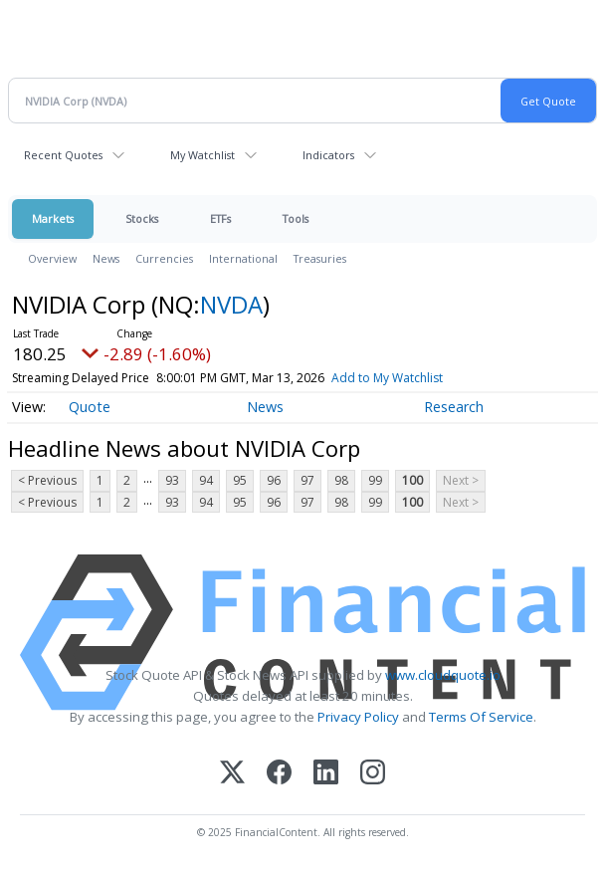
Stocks (141, 218)
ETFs (220, 218)
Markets (53, 218)
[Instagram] (372, 774)
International (243, 258)
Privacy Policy (358, 717)
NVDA (231, 304)
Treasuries (320, 258)
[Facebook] (279, 774)
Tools (295, 218)
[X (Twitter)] (232, 774)
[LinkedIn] (325, 774)
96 (274, 480)
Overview (52, 258)
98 (341, 480)
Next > (461, 480)
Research (454, 406)
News (106, 258)
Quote (89, 406)
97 (307, 480)
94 (206, 480)
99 (375, 480)
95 (240, 480)
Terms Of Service (481, 717)
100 (412, 480)
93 (172, 480)
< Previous (47, 480)
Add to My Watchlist (387, 377)
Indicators (328, 154)
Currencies (164, 258)
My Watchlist (202, 154)
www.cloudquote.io (443, 675)
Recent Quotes (63, 154)
